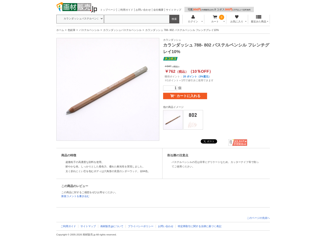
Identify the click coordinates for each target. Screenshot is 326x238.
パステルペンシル (89, 30)
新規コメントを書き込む (75, 196)
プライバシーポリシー (140, 226)
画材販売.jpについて (112, 226)
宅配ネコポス (219, 9)
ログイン (193, 19)
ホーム (60, 30)
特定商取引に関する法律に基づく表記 (199, 226)
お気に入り (237, 19)
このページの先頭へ (258, 217)
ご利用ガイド (125, 9)
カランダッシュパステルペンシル (122, 30)
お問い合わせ (143, 9)
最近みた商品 (258, 19)
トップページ (107, 9)
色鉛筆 (71, 30)
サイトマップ (173, 9)
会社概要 (158, 9)
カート (215, 19)
